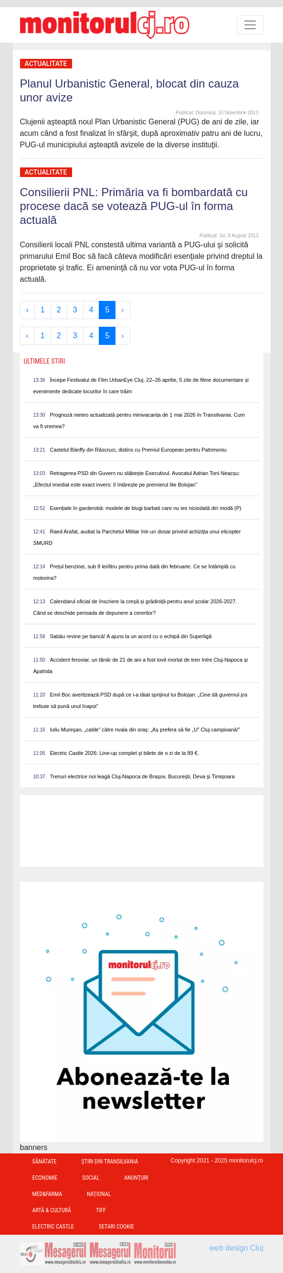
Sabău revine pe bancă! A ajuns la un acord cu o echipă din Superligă (131, 636)
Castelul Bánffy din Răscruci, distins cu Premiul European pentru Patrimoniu (138, 450)
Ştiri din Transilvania (110, 1161)
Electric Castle (53, 1226)
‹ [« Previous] (27, 310)
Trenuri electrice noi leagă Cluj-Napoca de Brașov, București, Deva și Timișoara (142, 776)
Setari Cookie (116, 1226)
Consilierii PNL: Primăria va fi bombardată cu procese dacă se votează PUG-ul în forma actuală (134, 206)
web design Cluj (236, 1248)
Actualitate (46, 63)
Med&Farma (47, 1194)
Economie (45, 1177)
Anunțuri (136, 1177)
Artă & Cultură (51, 1210)
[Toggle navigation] (250, 24)
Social (90, 1177)
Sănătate (44, 1161)
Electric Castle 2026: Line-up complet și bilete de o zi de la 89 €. (124, 753)
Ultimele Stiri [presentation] (44, 361)
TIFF (101, 1210)
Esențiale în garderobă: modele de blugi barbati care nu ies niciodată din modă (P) (145, 508)
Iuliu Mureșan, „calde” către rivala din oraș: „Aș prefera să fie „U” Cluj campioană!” (145, 729)
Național (99, 1194)
